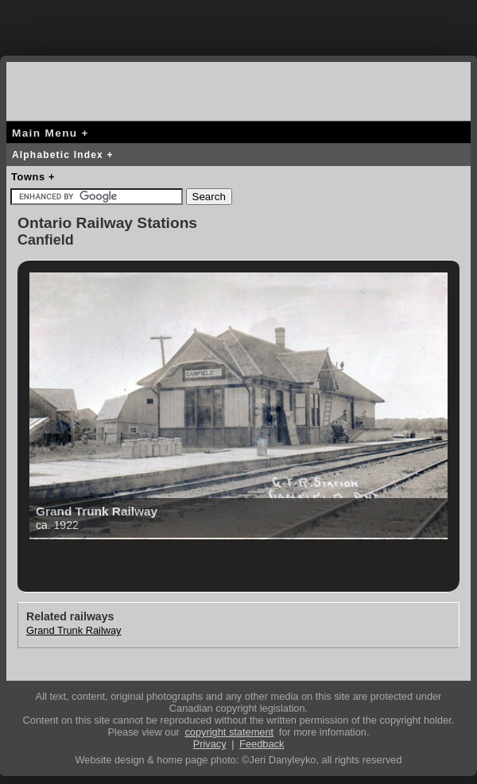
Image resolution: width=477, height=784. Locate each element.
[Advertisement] (238, 24)
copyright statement (228, 732)
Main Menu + (50, 133)
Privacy (210, 744)
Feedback (261, 744)
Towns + (33, 177)
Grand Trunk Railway (73, 630)
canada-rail (70, 88)
